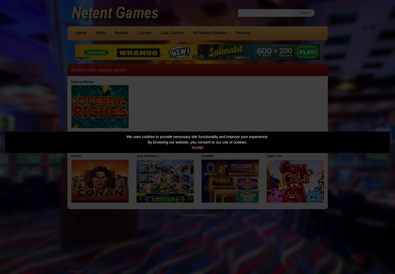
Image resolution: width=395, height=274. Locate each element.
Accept (197, 147)
